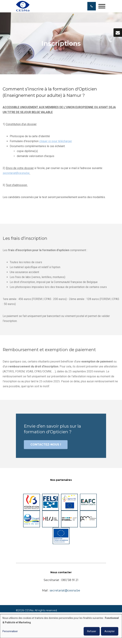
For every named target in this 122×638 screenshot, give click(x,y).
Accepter (109, 631)
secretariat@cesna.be (16, 173)
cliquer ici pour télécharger (55, 141)
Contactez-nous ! (45, 446)
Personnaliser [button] (10, 631)
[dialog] (61, 626)
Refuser (91, 631)
